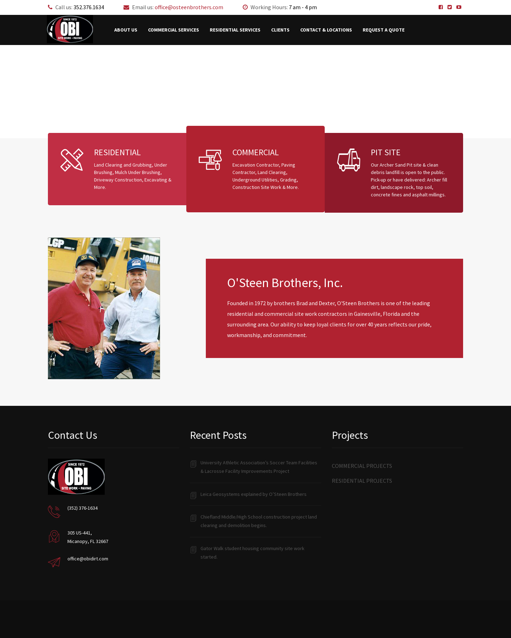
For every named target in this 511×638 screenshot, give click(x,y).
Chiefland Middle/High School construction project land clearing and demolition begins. (258, 521)
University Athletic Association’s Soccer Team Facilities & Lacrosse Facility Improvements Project (258, 466)
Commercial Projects (362, 465)
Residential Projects (362, 480)
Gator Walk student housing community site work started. (252, 552)
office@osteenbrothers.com (189, 7)
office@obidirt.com (87, 558)
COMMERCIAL (255, 152)
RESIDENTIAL (117, 152)
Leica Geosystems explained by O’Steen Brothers (253, 494)
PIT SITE (386, 152)
